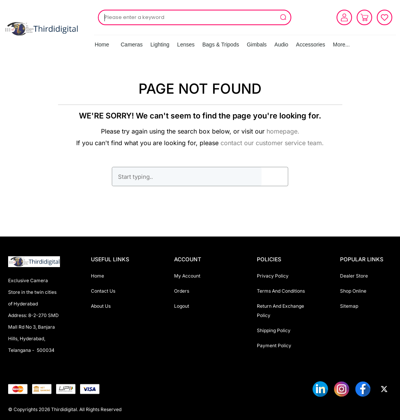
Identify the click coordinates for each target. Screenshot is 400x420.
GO (274, 176)
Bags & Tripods (220, 44)
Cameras (132, 44)
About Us (101, 306)
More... (341, 44)
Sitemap (349, 306)
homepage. (283, 131)
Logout (181, 306)
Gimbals (257, 44)
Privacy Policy (273, 276)
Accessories (310, 44)
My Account (187, 276)
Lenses (186, 44)
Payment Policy (274, 345)
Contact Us (103, 291)
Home (102, 44)
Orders (181, 291)
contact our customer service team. (272, 143)
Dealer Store (354, 276)
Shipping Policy (274, 330)
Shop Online (353, 291)
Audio (281, 44)
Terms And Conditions (281, 291)
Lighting (159, 44)
